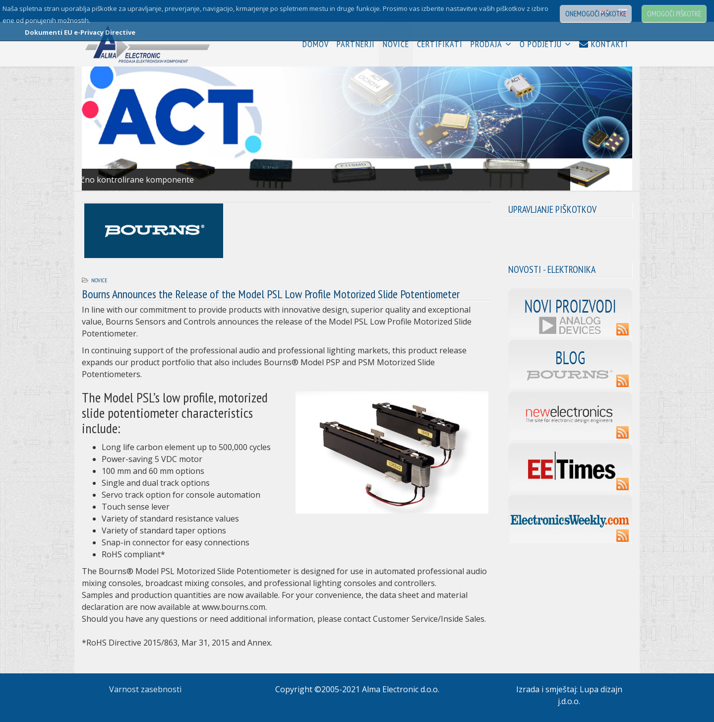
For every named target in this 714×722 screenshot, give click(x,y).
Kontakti (603, 44)
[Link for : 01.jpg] (357, 128)
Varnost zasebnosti (145, 689)
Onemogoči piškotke (595, 13)
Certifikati (440, 44)
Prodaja (486, 44)
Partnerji (356, 44)
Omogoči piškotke (674, 13)
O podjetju (541, 44)
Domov (315, 44)
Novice (396, 44)
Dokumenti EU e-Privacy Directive (80, 32)
